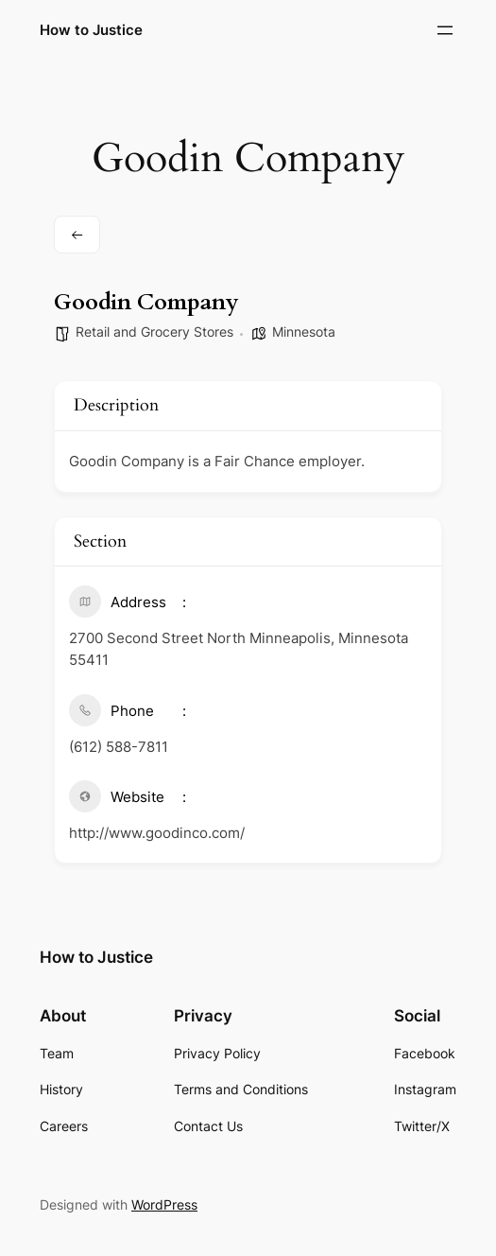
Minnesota (303, 331)
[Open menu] (445, 30)
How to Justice (91, 30)
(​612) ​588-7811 (118, 747)
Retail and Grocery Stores (154, 331)
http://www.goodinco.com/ (157, 833)
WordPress (164, 1204)
